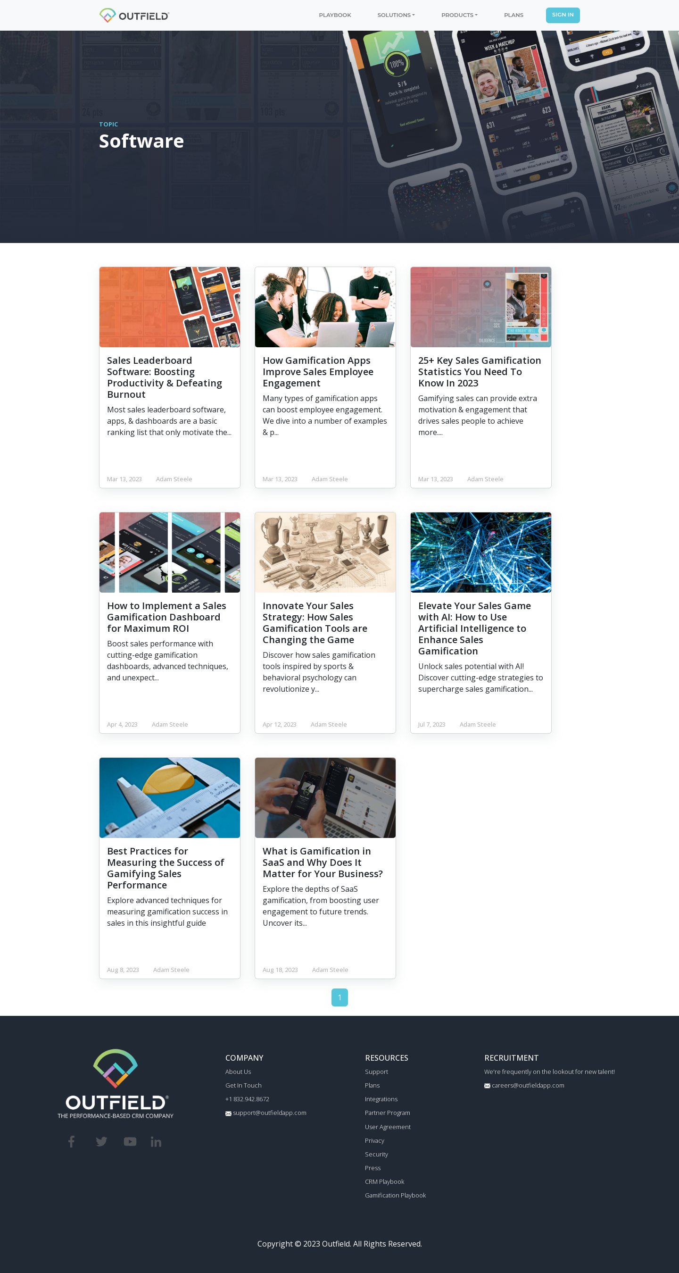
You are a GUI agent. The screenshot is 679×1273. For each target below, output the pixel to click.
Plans (372, 1085)
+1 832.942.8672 (247, 1099)
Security (376, 1154)
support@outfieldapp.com (265, 1112)
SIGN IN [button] (563, 14)
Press (373, 1168)
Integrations (381, 1099)
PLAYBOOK (335, 15)
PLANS (513, 15)
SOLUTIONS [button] (394, 15)
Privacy (374, 1140)
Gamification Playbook (395, 1195)
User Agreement (388, 1126)
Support (376, 1071)
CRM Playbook (384, 1181)
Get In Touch (243, 1085)
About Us (238, 1071)
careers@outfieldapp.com (524, 1085)
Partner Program (387, 1112)
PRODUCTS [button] (457, 15)
